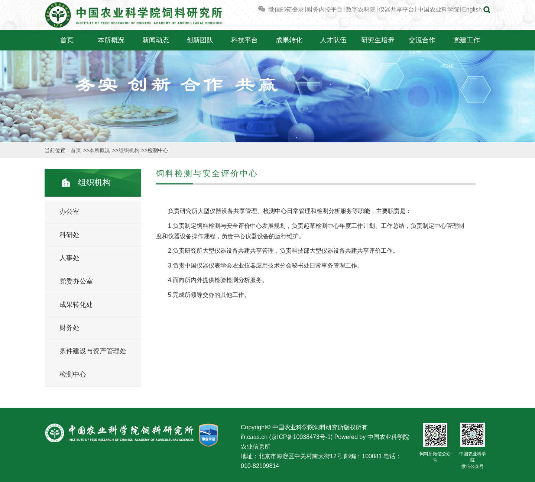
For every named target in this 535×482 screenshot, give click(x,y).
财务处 (69, 327)
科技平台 (244, 40)
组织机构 (130, 150)
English (472, 9)
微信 (268, 9)
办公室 (69, 211)
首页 (67, 40)
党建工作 (466, 40)
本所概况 (111, 40)
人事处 (69, 258)
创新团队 (200, 40)
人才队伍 (333, 40)
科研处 (69, 235)
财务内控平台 (325, 9)
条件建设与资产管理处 (92, 351)
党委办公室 (76, 281)
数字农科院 (361, 9)
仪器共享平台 (396, 9)
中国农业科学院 (438, 9)
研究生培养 (378, 40)
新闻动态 (155, 40)
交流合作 (422, 40)
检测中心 (72, 374)
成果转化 (289, 40)
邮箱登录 (292, 9)
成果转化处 (76, 304)
